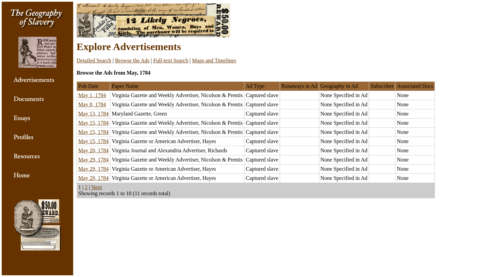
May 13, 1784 (93, 114)
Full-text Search (170, 60)
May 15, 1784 (93, 123)
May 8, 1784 (92, 104)
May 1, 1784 (92, 95)
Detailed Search (94, 60)
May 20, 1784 (93, 150)
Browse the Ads (132, 60)
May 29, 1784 (93, 160)
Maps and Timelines (214, 60)
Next (96, 187)
